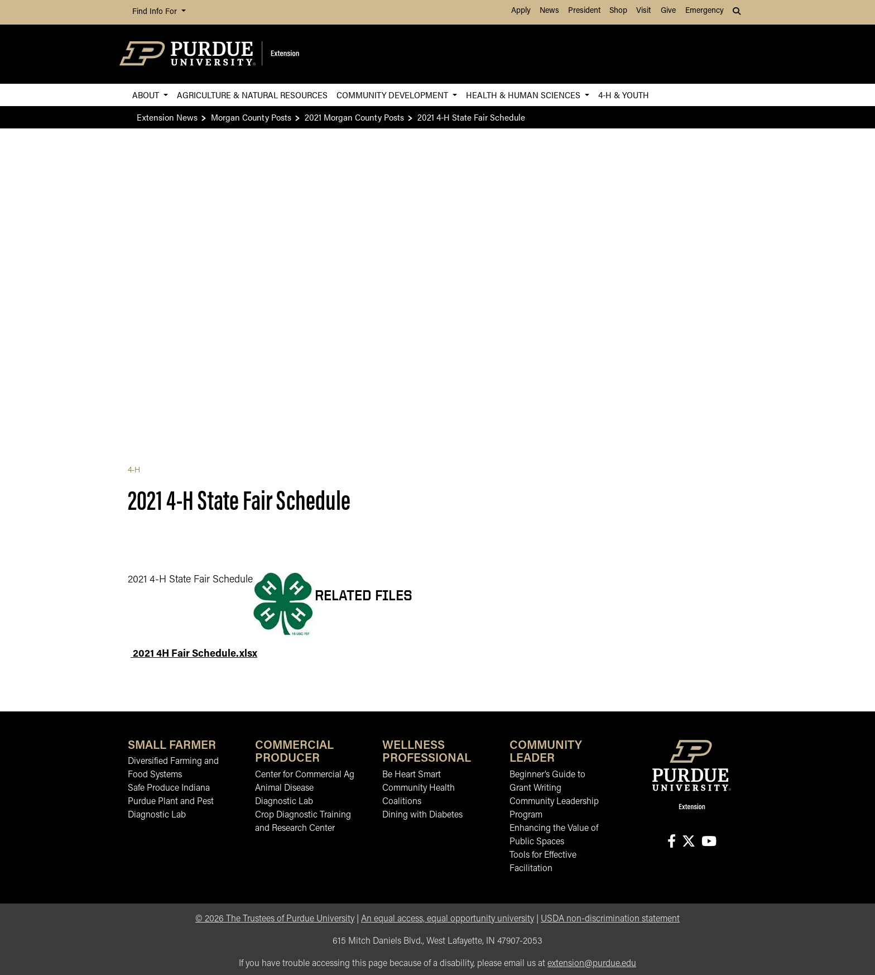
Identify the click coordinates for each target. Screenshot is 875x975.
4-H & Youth (623, 94)
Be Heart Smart (411, 775)
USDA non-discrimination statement (610, 919)
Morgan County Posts (251, 117)
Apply (521, 11)
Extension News (167, 117)
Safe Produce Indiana (169, 788)
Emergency (704, 11)
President (584, 11)
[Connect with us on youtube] (708, 842)
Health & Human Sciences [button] (524, 94)
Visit (643, 11)
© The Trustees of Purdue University (274, 919)
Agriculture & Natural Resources (252, 94)
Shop (618, 11)
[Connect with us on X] (688, 842)
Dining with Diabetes (422, 815)
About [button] (146, 94)
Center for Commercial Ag (304, 775)
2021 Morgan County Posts (354, 117)
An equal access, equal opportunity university (447, 919)
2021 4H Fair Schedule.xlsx (194, 654)
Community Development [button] (393, 94)
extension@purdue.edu (591, 963)
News (549, 11)
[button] (737, 12)
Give (668, 11)
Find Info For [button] (155, 12)
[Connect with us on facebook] (671, 842)
